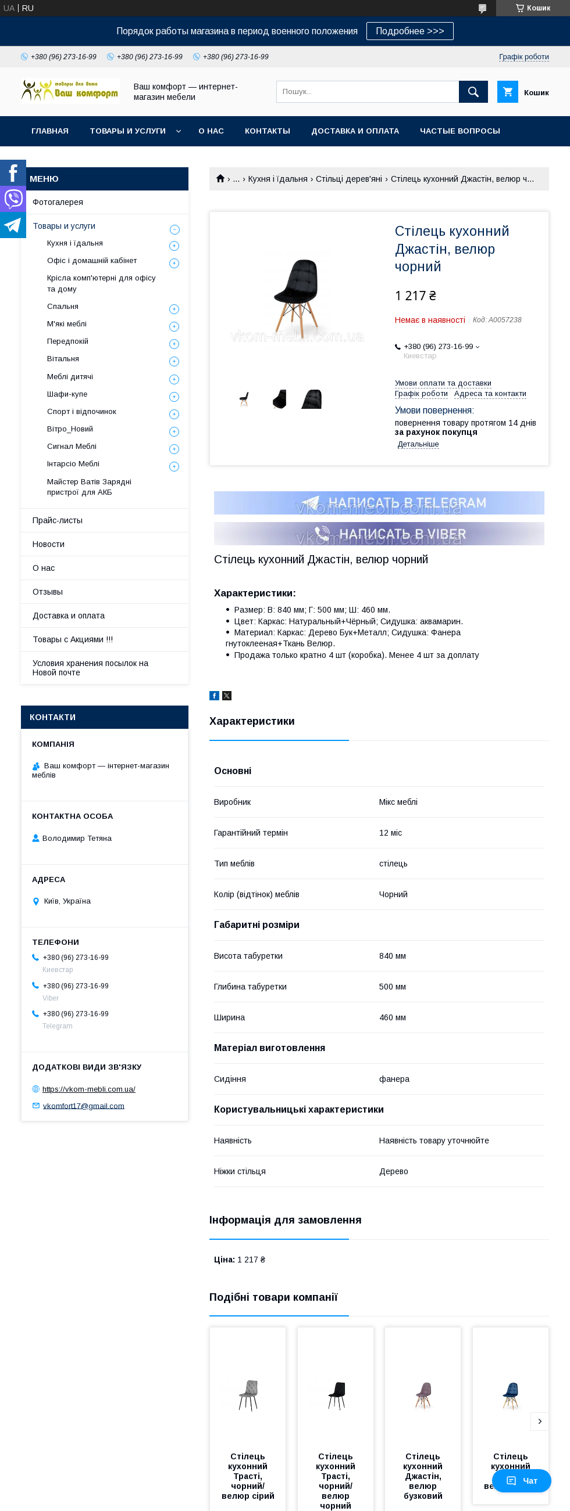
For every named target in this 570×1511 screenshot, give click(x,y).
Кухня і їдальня (278, 179)
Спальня (63, 306)
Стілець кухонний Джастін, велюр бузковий (424, 1476)
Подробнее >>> (410, 31)
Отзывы (48, 591)
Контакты (267, 131)
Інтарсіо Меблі (73, 463)
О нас (211, 131)
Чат (521, 1481)
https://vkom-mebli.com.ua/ (89, 1089)
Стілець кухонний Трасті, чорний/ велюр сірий (248, 1476)
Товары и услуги (128, 131)
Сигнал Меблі (72, 446)
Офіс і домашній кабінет (92, 260)
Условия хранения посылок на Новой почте (90, 668)
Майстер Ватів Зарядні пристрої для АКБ (89, 487)
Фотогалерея (58, 202)
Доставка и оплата (355, 131)
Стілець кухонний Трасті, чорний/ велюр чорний (337, 1481)
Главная (50, 131)
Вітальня (63, 358)
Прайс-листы (58, 520)
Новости (49, 544)
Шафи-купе (67, 394)
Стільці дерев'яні (349, 179)
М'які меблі (67, 323)
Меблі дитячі (70, 376)
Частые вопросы (460, 131)
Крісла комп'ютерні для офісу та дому (101, 283)
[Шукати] (473, 92)
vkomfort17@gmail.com (83, 1105)
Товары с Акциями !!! (73, 639)
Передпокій (67, 341)
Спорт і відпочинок (81, 411)
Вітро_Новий (70, 428)
